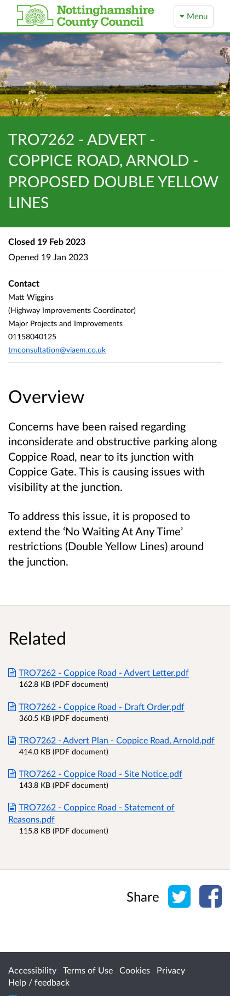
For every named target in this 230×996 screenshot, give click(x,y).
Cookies (134, 970)
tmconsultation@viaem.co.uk (57, 349)
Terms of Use (88, 970)
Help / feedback (39, 982)
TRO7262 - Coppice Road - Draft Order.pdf (96, 706)
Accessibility (32, 970)
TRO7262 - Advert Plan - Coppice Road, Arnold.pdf (111, 740)
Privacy (171, 970)
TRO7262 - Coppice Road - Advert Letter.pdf (98, 672)
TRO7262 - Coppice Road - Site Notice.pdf (95, 773)
